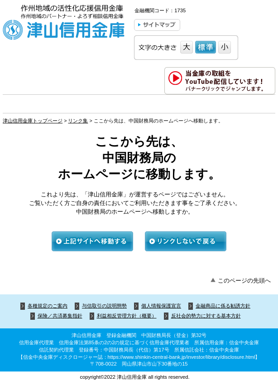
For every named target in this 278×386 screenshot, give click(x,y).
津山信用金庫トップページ (32, 120)
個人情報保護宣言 (161, 305)
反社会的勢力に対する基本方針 (206, 315)
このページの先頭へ (244, 280)
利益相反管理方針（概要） (127, 315)
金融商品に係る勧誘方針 (223, 305)
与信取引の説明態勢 (104, 305)
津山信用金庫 (64, 24)
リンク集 (78, 120)
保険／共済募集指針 (60, 315)
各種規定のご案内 (47, 305)
